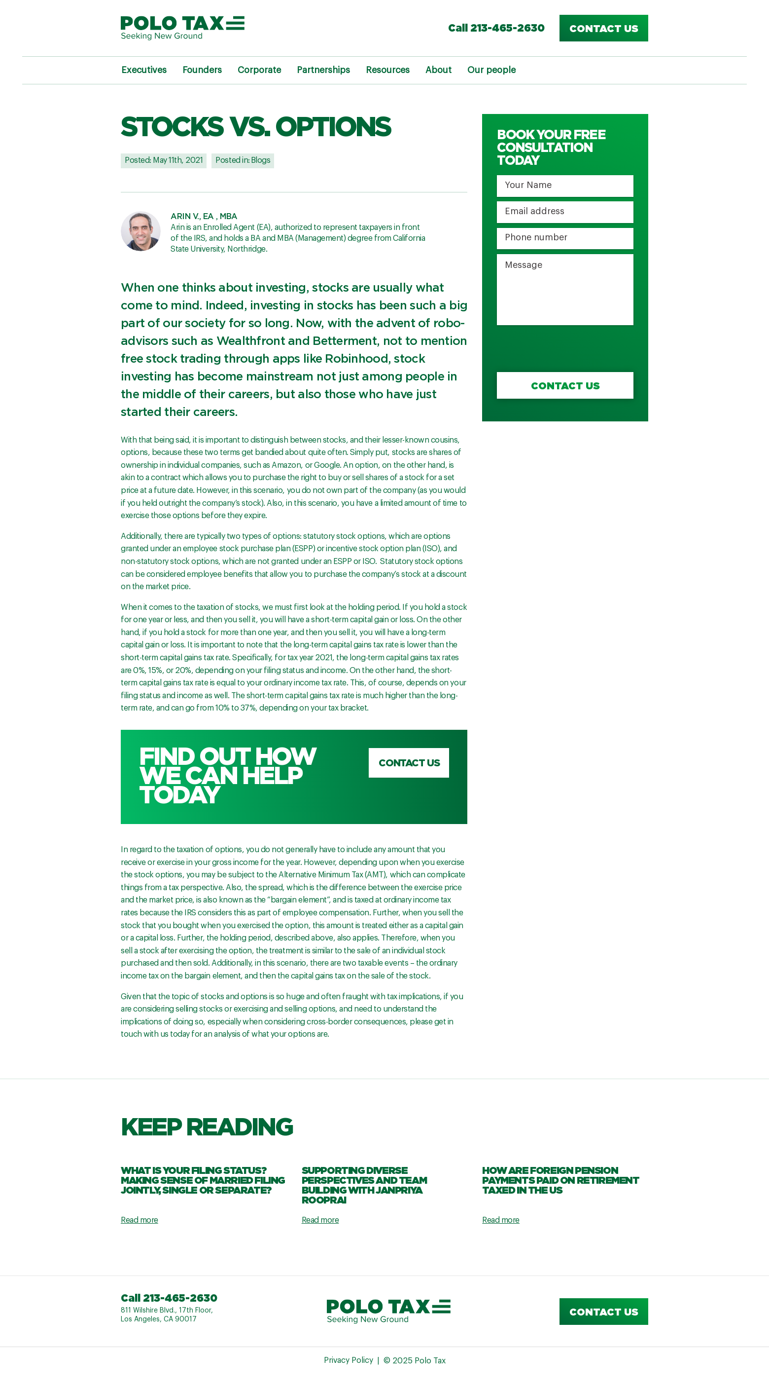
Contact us (603, 28)
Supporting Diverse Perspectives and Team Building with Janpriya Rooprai (364, 1185)
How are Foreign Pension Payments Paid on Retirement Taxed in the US (560, 1180)
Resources (388, 70)
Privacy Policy (348, 1361)
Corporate (259, 70)
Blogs (261, 160)
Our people (491, 70)
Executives (144, 70)
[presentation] (572, 349)
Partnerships (323, 70)
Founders (202, 70)
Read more (139, 1220)
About (438, 70)
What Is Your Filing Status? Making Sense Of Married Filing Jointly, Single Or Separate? (203, 1180)
